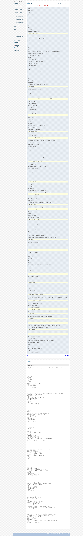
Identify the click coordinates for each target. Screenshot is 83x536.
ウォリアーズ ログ (19, 47)
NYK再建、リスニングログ (19, 46)
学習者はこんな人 (18, 42)
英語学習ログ (18, 50)
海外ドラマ (17, 3)
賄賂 (28, 355)
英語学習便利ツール (19, 40)
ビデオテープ (66, 355)
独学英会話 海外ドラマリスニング (58, 533)
